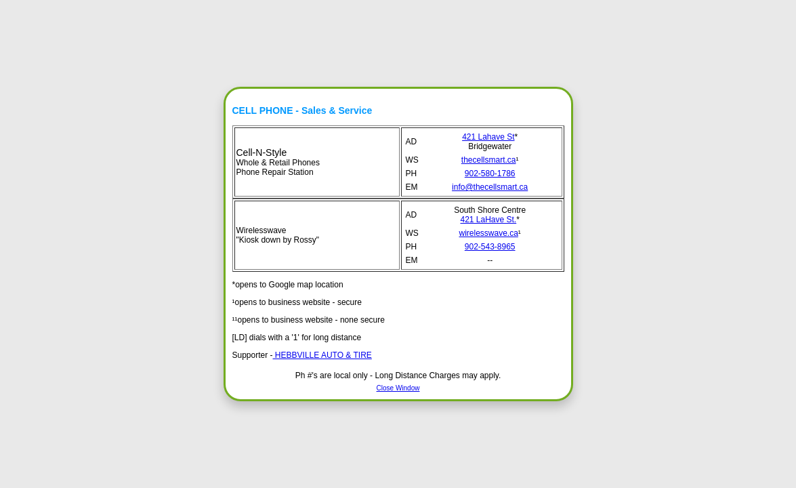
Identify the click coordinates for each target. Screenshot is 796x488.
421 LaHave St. (488, 219)
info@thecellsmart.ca (490, 187)
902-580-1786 (490, 173)
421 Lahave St (488, 137)
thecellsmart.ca (488, 160)
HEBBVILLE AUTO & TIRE (322, 355)
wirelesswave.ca (488, 233)
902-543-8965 (490, 246)
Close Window (398, 388)
